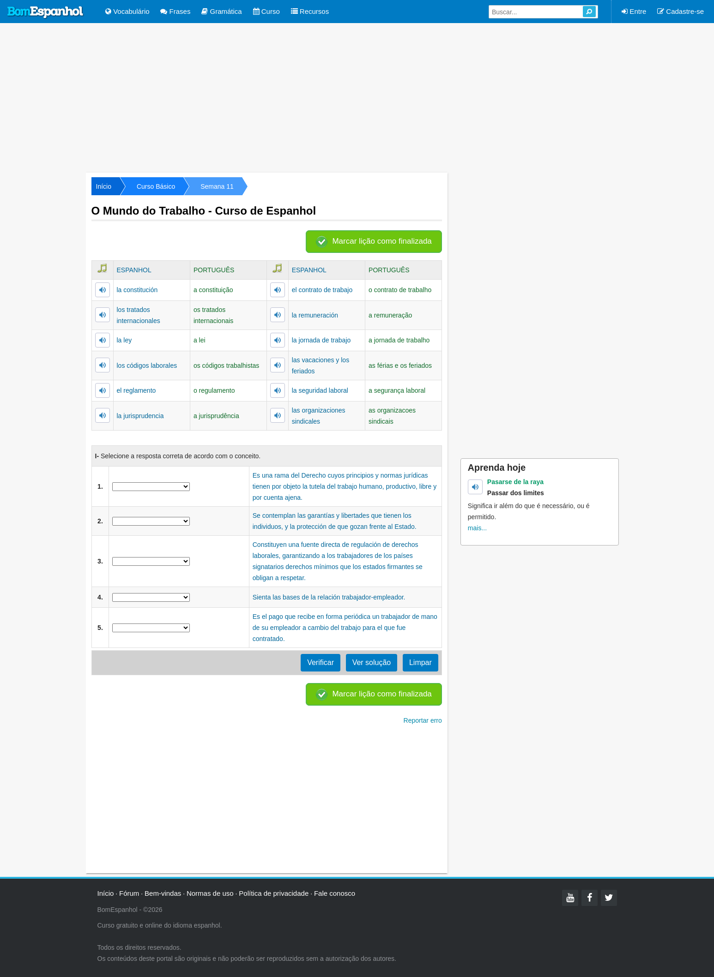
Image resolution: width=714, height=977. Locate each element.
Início (103, 186)
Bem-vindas (163, 893)
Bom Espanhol (46, 12)
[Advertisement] (357, 97)
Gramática (221, 11)
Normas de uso (210, 893)
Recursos (310, 11)
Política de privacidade (274, 893)
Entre (634, 11)
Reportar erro (423, 720)
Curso (266, 11)
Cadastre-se (680, 11)
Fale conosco (334, 893)
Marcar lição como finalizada (381, 241)
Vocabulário (127, 11)
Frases (175, 11)
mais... (477, 528)
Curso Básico (156, 186)
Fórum (129, 893)
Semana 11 (217, 186)
